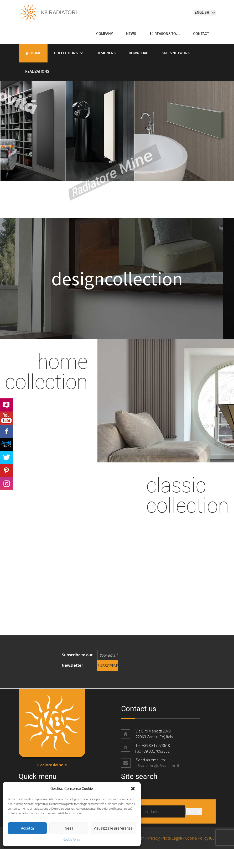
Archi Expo (6, 444)
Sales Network (176, 53)
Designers (106, 53)
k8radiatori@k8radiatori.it (157, 765)
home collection (46, 371)
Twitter (6, 457)
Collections (66, 53)
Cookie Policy (72, 839)
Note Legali (172, 838)
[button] (133, 788)
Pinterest (6, 470)
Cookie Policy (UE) (200, 838)
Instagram (6, 483)
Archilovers (6, 405)
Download (138, 53)
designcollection (117, 278)
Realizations (37, 71)
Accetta (27, 828)
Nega (69, 828)
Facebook (6, 431)
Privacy (153, 838)
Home (36, 53)
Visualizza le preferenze (113, 828)
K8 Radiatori (48, 12)
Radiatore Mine (81, 178)
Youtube (6, 418)
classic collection (187, 494)
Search (194, 811)
